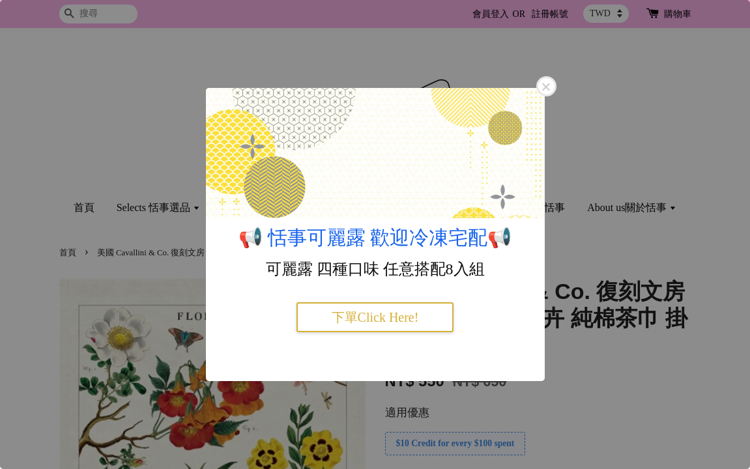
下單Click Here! (375, 317)
